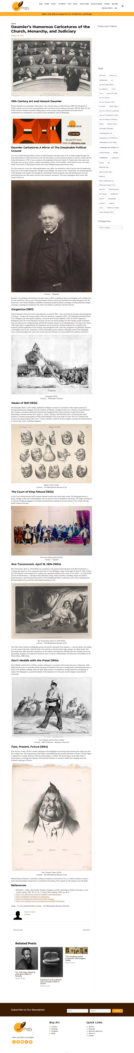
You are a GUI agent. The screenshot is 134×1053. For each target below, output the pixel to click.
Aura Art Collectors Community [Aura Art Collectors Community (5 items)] (109, 111)
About (41, 4)
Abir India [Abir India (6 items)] (102, 75)
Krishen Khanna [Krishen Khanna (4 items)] (114, 189)
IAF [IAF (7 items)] (108, 163)
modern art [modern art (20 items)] (114, 194)
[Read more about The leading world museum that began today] (76, 950)
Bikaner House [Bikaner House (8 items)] (112, 124)
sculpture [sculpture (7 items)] (111, 203)
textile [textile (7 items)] (101, 208)
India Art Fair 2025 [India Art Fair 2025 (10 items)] (105, 172)
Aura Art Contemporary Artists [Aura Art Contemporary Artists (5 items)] (108, 115)
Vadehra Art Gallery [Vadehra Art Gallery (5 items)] (113, 208)
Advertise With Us (107, 8)
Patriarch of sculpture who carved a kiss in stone (51, 982)
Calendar (107, 4)
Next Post (87, 930)
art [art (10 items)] (112, 80)
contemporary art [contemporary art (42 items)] (105, 133)
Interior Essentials (96, 4)
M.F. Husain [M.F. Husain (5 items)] (103, 194)
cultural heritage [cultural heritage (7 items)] (104, 152)
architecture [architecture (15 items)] (103, 80)
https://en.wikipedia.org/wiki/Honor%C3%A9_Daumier (35, 899)
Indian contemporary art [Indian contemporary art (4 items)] (106, 181)
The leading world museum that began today (75, 958)
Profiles (47, 4)
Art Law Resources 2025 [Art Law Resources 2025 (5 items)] (106, 102)
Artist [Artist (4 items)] (101, 93)
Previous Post (17, 930)
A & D (69, 4)
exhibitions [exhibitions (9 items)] (115, 158)
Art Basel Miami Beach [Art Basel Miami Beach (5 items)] (106, 85)
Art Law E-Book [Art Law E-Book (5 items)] (104, 98)
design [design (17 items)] (115, 152)
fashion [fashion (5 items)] (101, 163)
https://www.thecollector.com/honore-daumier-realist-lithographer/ (38, 894)
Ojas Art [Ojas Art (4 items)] (101, 198)
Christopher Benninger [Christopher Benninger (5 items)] (106, 128)
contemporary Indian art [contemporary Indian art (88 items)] (109, 147)
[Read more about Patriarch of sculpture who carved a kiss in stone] (51, 962)
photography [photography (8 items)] (112, 199)
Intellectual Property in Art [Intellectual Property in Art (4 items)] (107, 185)
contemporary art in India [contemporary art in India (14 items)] (107, 142)
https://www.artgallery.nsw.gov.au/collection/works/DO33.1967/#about (40, 901)
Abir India (115, 4)
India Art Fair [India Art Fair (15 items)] (104, 167)
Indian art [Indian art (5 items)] (102, 176)
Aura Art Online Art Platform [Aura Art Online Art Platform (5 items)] (108, 119)
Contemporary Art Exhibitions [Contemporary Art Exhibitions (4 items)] (108, 138)
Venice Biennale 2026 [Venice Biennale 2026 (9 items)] (106, 212)
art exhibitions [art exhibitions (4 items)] (103, 89)
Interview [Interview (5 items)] (102, 189)
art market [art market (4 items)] (102, 106)
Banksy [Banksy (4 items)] (101, 124)
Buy (116, 8)
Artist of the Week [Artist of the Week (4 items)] (111, 93)
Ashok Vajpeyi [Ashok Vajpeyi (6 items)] (113, 106)
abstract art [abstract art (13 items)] (113, 75)
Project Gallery (84, 4)
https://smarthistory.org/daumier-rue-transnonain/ (33, 897)
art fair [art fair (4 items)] (113, 89)
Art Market (62, 4)
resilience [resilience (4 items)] (102, 203)
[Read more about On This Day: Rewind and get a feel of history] (26, 958)
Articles (53, 4)
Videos (75, 4)
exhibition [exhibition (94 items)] (104, 158)
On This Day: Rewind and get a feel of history (25, 974)
